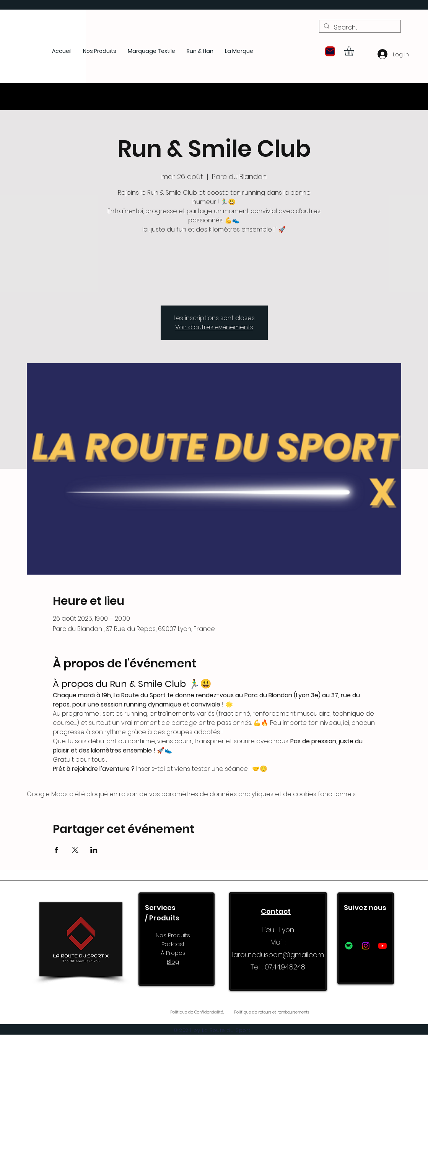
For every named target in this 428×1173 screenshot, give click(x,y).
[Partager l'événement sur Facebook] (56, 850)
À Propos (173, 953)
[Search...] (359, 27)
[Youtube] (382, 946)
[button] (330, 51)
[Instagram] (366, 946)
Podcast (173, 944)
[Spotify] (349, 946)
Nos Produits (173, 935)
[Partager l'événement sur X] (75, 850)
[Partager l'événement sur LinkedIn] (94, 850)
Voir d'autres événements (214, 327)
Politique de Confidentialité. (197, 1012)
